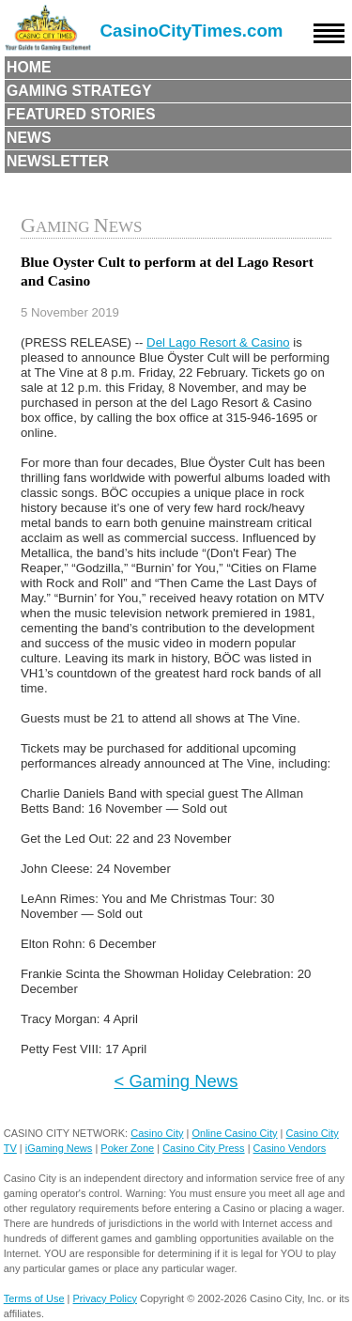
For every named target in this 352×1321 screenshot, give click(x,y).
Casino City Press (203, 1148)
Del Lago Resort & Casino (217, 342)
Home (29, 67)
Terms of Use (34, 1298)
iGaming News (59, 1148)
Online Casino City (234, 1133)
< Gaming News (176, 1081)
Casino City (156, 1133)
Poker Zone (127, 1148)
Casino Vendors (290, 1148)
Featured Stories (81, 114)
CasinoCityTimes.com (191, 30)
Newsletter (58, 161)
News (29, 138)
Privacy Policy (105, 1298)
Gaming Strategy (79, 91)
